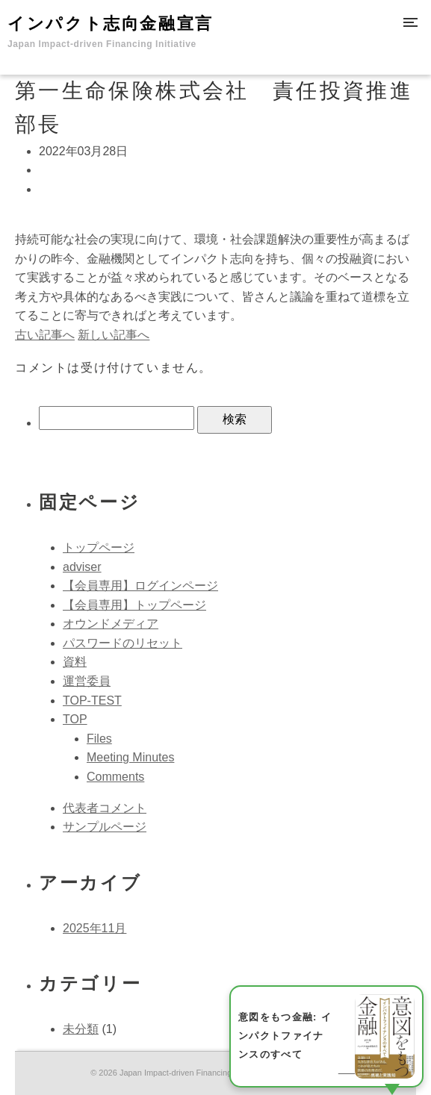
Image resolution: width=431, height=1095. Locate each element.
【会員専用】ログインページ (140, 585)
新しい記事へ (113, 334)
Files (99, 738)
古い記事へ (45, 334)
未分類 (81, 1029)
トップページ (98, 547)
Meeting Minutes (130, 757)
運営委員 (87, 681)
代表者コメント (104, 808)
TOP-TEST (92, 700)
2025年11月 (94, 928)
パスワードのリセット (122, 643)
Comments (115, 776)
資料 (75, 661)
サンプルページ (104, 826)
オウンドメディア (110, 623)
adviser (82, 567)
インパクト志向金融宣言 (110, 31)
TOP (75, 719)
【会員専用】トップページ (134, 605)
